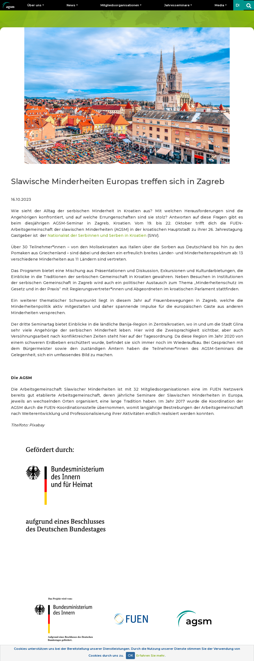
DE (238, 5)
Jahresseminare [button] (177, 5)
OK (130, 655)
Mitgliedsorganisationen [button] (120, 5)
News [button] (71, 5)
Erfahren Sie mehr (150, 655)
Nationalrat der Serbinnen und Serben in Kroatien (97, 235)
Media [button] (219, 5)
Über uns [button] (34, 5)
